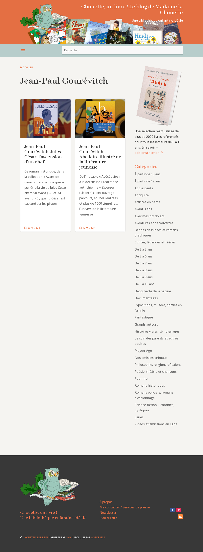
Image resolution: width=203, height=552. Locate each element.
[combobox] (122, 50)
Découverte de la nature (153, 291)
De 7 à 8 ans (144, 270)
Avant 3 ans (143, 209)
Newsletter (108, 512)
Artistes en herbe (147, 202)
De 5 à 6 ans (144, 256)
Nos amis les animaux (151, 358)
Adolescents (144, 188)
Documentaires (146, 298)
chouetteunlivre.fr (35, 537)
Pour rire (141, 378)
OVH (68, 537)
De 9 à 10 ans (144, 284)
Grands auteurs (146, 324)
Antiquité (142, 195)
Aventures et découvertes (154, 223)
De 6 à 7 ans (144, 263)
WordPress (98, 537)
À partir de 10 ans (148, 174)
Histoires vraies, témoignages (157, 331)
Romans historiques (150, 385)
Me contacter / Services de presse (125, 507)
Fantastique (144, 317)
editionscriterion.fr (149, 153)
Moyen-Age (143, 350)
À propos (106, 502)
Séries (139, 417)
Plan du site (108, 518)
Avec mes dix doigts (150, 216)
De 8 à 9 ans (144, 277)
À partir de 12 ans (148, 181)
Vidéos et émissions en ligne (156, 424)
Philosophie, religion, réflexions (158, 364)
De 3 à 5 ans (144, 249)
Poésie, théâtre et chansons (156, 371)
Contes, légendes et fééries (155, 242)
